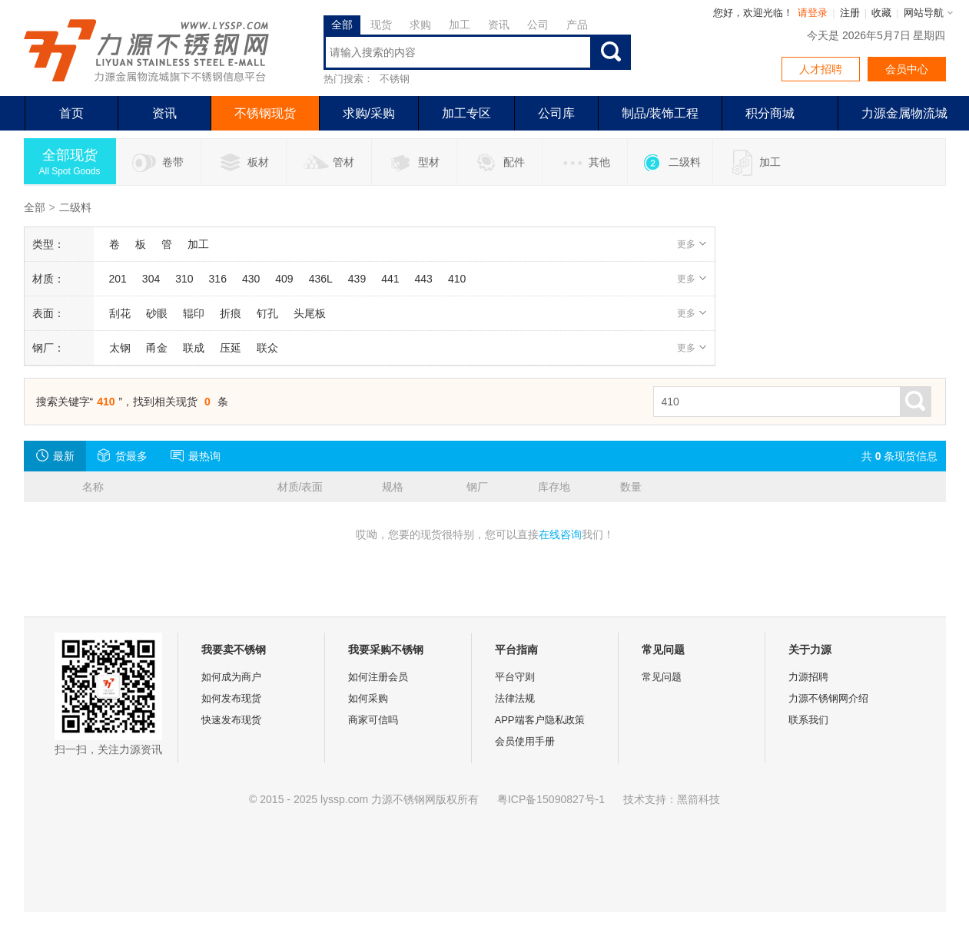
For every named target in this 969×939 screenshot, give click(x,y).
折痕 (230, 313)
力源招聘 (808, 677)
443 (424, 279)
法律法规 (515, 698)
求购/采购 (369, 113)
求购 (420, 24)
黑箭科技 (698, 799)
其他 (584, 163)
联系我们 (808, 720)
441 (390, 279)
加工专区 (466, 113)
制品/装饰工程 (660, 113)
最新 (55, 455)
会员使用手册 (525, 741)
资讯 (498, 24)
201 (118, 279)
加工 (459, 24)
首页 (71, 113)
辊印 (193, 313)
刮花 (120, 313)
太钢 (120, 348)
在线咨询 (560, 534)
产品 (577, 24)
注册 (850, 12)
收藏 (881, 12)
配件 (499, 163)
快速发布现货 (231, 720)
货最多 (123, 455)
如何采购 (368, 698)
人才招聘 (820, 69)
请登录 (813, 12)
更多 (692, 244)
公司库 (556, 113)
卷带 (158, 163)
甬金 (157, 348)
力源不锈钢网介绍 (828, 698)
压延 (230, 348)
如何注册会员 (378, 677)
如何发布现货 (231, 698)
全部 (342, 24)
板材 (243, 163)
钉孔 (267, 313)
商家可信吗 (373, 720)
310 (184, 279)
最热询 (196, 455)
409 (284, 279)
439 (357, 279)
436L (321, 279)
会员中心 (906, 69)
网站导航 (924, 12)
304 (151, 279)
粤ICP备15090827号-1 (551, 799)
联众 (267, 348)
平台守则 (515, 677)
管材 (328, 163)
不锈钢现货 (265, 113)
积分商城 (770, 113)
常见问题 (662, 677)
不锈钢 (395, 78)
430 (251, 279)
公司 (538, 24)
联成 (193, 348)
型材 (414, 163)
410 (457, 279)
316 (218, 279)
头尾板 (310, 313)
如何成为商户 (231, 677)
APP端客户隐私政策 (540, 720)
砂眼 (157, 313)
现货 (381, 24)
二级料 (670, 163)
